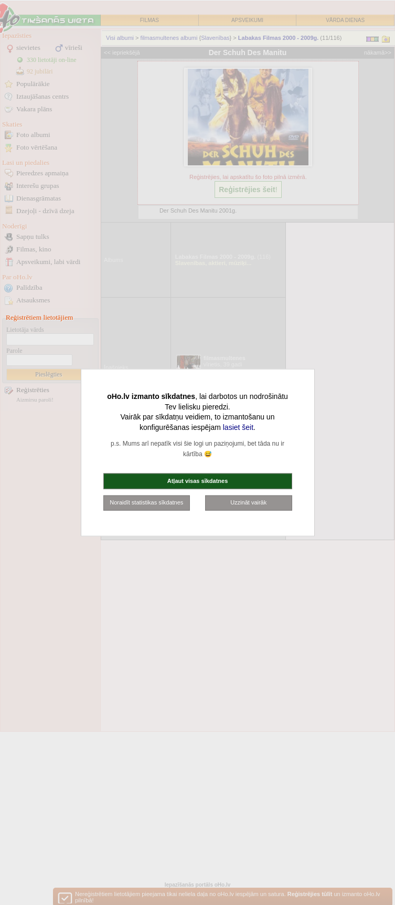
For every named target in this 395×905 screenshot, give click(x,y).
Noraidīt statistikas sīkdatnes (146, 502)
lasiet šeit (238, 427)
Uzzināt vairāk (248, 502)
